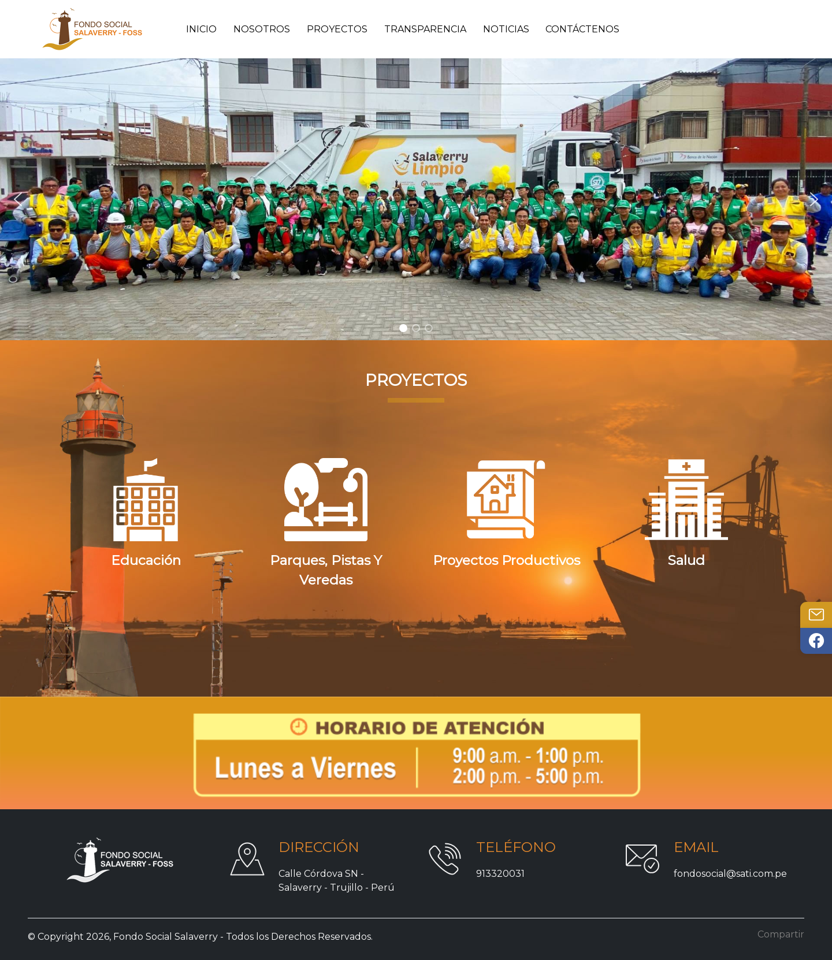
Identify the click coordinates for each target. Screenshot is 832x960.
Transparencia (425, 29)
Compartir (780, 934)
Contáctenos (582, 29)
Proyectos (337, 29)
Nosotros (261, 29)
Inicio (201, 29)
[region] (416, 199)
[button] (18, 199)
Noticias (506, 29)
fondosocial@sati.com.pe (730, 873)
